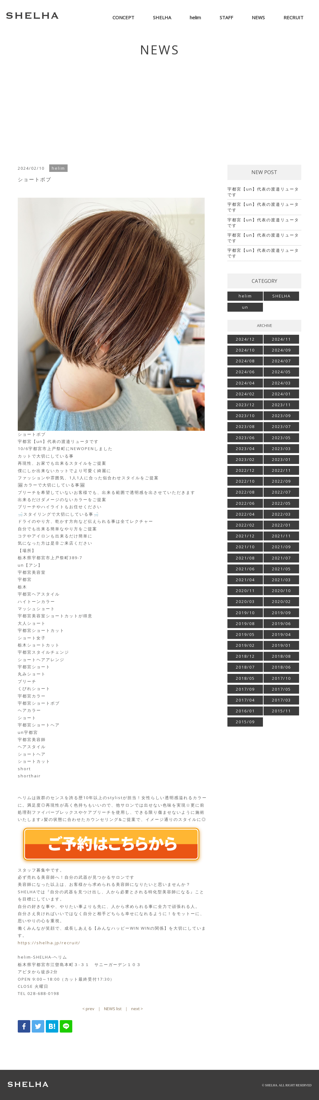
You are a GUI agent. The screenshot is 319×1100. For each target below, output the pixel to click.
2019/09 (281, 612)
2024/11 (281, 339)
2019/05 (245, 634)
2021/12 (245, 536)
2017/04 (245, 700)
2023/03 (281, 448)
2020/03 (245, 601)
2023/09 (281, 415)
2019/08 (245, 623)
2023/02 (245, 459)
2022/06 (245, 503)
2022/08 (245, 492)
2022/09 (281, 481)
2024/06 (245, 372)
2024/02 (245, 394)
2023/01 (281, 459)
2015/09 (245, 722)
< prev (88, 1008)
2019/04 (281, 634)
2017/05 (281, 689)
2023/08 (245, 426)
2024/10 (245, 350)
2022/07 (281, 492)
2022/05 (281, 503)
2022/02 (245, 525)
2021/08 (245, 558)
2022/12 (245, 470)
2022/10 (245, 481)
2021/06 (245, 569)
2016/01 (245, 711)
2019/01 (281, 645)
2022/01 (281, 525)
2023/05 (281, 437)
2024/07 (281, 361)
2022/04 (245, 514)
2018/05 (245, 678)
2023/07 (281, 426)
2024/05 (281, 372)
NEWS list (112, 1008)
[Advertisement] (159, 108)
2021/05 (281, 569)
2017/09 (245, 689)
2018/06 (281, 667)
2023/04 (245, 448)
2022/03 (281, 514)
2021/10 (245, 547)
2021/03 (281, 579)
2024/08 (245, 361)
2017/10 (281, 678)
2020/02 (281, 601)
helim (245, 296)
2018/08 (281, 656)
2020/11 (245, 590)
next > (137, 1008)
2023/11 (281, 404)
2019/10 (245, 612)
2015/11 (281, 711)
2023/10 (245, 415)
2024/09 (281, 350)
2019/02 (245, 645)
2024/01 (281, 394)
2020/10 (281, 590)
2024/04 (245, 383)
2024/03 (281, 383)
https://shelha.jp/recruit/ (49, 943)
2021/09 (281, 547)
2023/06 (245, 437)
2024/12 (245, 339)
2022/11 (281, 470)
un (245, 307)
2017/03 (281, 700)
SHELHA (281, 296)
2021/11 (281, 536)
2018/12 (245, 656)
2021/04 (245, 579)
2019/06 (281, 623)
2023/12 (245, 404)
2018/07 (245, 667)
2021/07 (281, 558)
